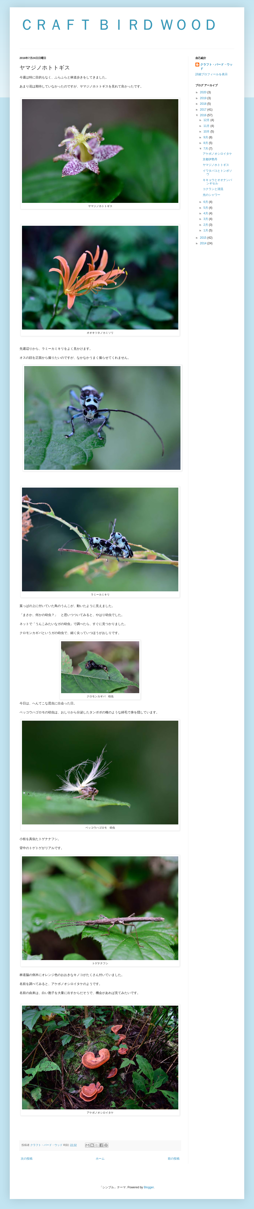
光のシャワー (211, 195)
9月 (206, 137)
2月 (206, 225)
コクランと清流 (213, 189)
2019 (203, 98)
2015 (203, 237)
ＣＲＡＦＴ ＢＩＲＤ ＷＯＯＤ (119, 25)
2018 (203, 103)
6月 (206, 202)
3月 (206, 219)
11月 (207, 126)
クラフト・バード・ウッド (216, 66)
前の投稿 (174, 1158)
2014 (203, 243)
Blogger (149, 1187)
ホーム (100, 1158)
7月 (206, 148)
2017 (203, 109)
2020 (203, 92)
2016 (203, 115)
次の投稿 (26, 1158)
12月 (207, 120)
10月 (207, 131)
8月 (206, 143)
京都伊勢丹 (210, 159)
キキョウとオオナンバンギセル (217, 181)
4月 (206, 213)
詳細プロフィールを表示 (211, 74)
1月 (206, 230)
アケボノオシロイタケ (217, 153)
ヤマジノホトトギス (216, 165)
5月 (206, 207)
